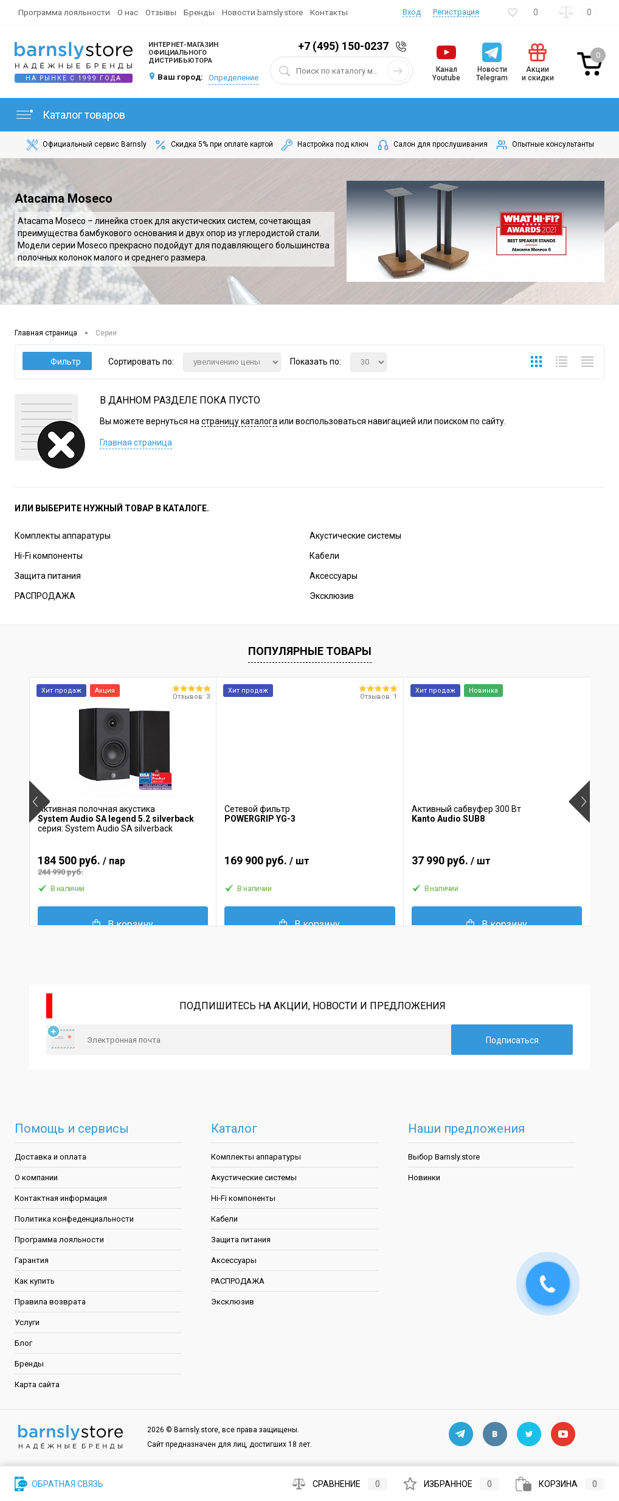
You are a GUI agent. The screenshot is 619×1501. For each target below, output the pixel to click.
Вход (412, 11)
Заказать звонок (403, 46)
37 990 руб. (497, 865)
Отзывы (160, 12)
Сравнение (339, 1484)
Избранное (451, 1484)
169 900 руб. (309, 865)
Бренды (199, 12)
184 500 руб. (123, 865)
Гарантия (32, 1260)
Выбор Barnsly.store (444, 1156)
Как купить (35, 1281)
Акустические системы (355, 536)
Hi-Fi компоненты (49, 556)
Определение (233, 77)
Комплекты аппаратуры (63, 536)
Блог (23, 1343)
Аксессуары (334, 576)
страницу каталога (239, 421)
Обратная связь (59, 1484)
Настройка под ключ (324, 144)
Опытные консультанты (544, 144)
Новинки (424, 1177)
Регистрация (456, 11)
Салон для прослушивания (432, 144)
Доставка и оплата (50, 1156)
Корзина (560, 1484)
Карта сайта (37, 1384)
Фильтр (57, 361)
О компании (36, 1177)
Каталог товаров (70, 114)
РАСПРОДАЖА (45, 596)
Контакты (329, 12)
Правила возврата (50, 1301)
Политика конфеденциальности (74, 1218)
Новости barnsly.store (262, 12)
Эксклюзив (332, 596)
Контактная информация (61, 1198)
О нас (127, 12)
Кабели (324, 556)
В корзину (122, 924)
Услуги (27, 1322)
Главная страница (136, 442)
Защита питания (48, 576)
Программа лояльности (64, 12)
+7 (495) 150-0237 (343, 46)
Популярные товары (310, 651)
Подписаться (512, 1040)
